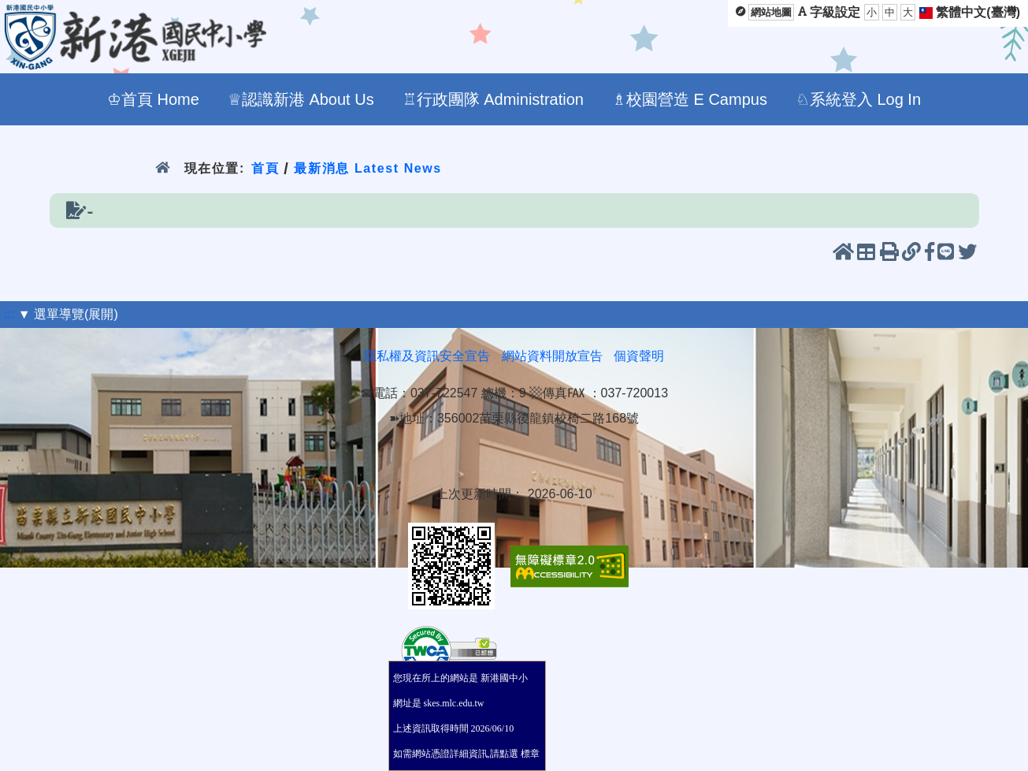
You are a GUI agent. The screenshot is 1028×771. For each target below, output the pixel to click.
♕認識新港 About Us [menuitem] (301, 99)
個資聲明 (639, 356)
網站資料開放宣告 (552, 356)
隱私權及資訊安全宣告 (427, 356)
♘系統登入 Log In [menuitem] (858, 99)
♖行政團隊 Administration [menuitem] (493, 99)
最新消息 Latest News (368, 168)
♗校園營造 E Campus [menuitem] (689, 99)
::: (9, 314)
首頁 (265, 168)
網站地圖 (771, 12)
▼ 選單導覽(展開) (68, 314)
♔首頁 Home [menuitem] (153, 99)
